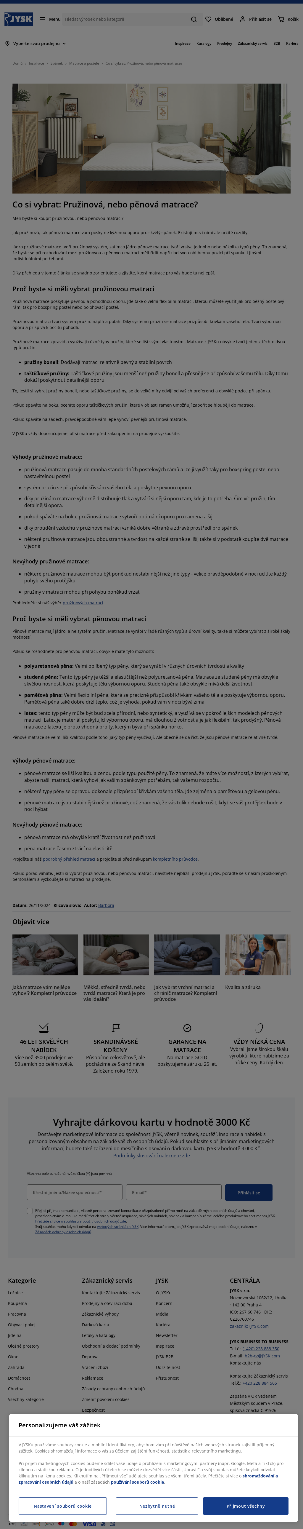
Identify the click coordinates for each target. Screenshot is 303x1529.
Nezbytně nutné (157, 1506)
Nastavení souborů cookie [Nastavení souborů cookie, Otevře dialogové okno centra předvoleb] (63, 1506)
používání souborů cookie (137, 1482)
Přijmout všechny (246, 1506)
